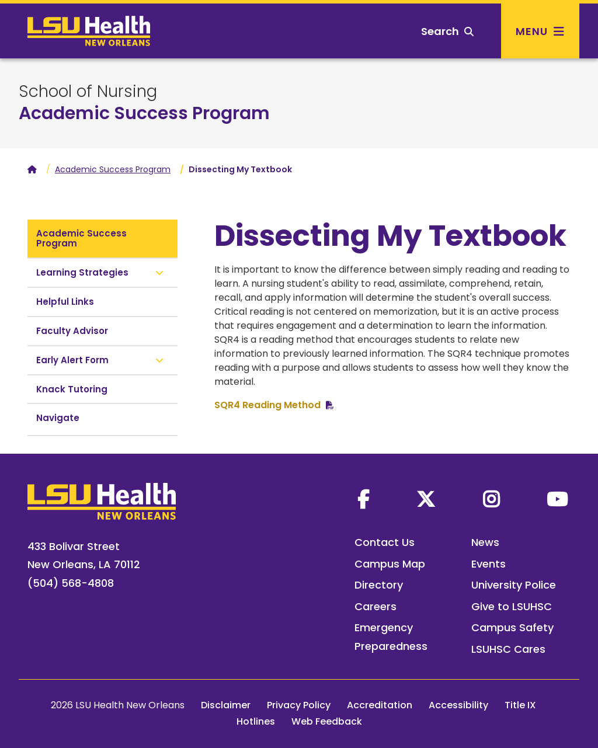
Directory (378, 584)
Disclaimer (226, 705)
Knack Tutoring (71, 389)
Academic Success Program (144, 113)
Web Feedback (326, 721)
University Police (513, 584)
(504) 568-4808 (70, 583)
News (485, 542)
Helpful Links (65, 301)
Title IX (520, 705)
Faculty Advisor (72, 331)
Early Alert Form (72, 360)
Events (488, 563)
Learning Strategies (82, 272)
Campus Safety (512, 627)
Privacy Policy (299, 705)
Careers (375, 606)
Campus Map (389, 563)
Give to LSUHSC (511, 606)
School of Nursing (88, 92)
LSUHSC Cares (508, 649)
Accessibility (458, 705)
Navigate (57, 418)
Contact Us (384, 542)
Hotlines (256, 721)
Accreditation (379, 705)
